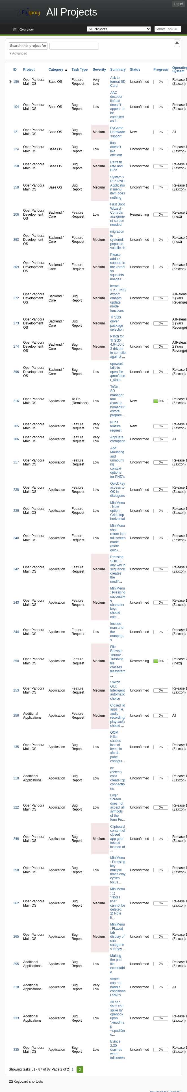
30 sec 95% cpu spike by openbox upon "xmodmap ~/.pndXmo (117, 1018)
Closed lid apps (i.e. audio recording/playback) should (117, 715)
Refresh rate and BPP (116, 166)
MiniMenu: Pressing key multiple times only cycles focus (117, 870)
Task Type (79, 70)
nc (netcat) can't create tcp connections (117, 778)
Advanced (19, 53)
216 (16, 401)
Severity (99, 70)
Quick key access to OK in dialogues (117, 490)
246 (16, 839)
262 (16, 903)
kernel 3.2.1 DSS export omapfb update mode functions (118, 298)
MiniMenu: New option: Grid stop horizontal (117, 511)
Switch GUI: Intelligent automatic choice (117, 690)
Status (135, 70)
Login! (178, 4)
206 (16, 214)
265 (16, 937)
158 (16, 166)
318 (16, 987)
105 (16, 426)
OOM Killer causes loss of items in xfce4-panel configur (116, 747)
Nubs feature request (115, 426)
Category (58, 70)
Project (29, 70)
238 (16, 490)
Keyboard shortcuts (26, 1082)
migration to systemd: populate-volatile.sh (117, 239)
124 (16, 149)
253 (16, 690)
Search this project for (28, 46)
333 (16, 1018)
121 (16, 132)
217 (16, 462)
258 (16, 870)
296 (16, 372)
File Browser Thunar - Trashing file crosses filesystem (117, 659)
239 (16, 511)
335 (16, 1050)
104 (16, 107)
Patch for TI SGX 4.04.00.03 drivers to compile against (118, 346)
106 (16, 439)
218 (16, 778)
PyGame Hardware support (117, 132)
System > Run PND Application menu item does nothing (117, 187)
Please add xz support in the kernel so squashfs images (117, 267)
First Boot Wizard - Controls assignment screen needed (117, 214)
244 (16, 632)
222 (16, 807)
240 (16, 538)
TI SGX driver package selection (116, 323)
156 (16, 82)
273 (16, 323)
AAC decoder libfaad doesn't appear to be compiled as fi (117, 107)
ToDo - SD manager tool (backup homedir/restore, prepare (117, 401)
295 (16, 964)
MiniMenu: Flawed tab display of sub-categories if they (117, 936)
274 (16, 346)
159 (16, 187)
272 (16, 298)
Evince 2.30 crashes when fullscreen (117, 1049)
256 (16, 716)
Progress (160, 70)
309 (16, 267)
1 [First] (72, 1070)
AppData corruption (117, 439)
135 (16, 747)
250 (16, 661)
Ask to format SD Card (117, 82)
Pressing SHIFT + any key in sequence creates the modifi (117, 569)
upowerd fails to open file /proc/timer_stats (117, 372)
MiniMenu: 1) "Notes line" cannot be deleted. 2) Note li (117, 903)
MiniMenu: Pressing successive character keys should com (117, 602)
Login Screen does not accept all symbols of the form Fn (117, 807)
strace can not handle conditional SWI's (118, 987)
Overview (26, 30)
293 (16, 240)
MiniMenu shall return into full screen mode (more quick (118, 538)
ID (15, 70)
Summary (118, 70)
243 (16, 602)
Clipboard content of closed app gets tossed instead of (117, 837)
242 (16, 569)
